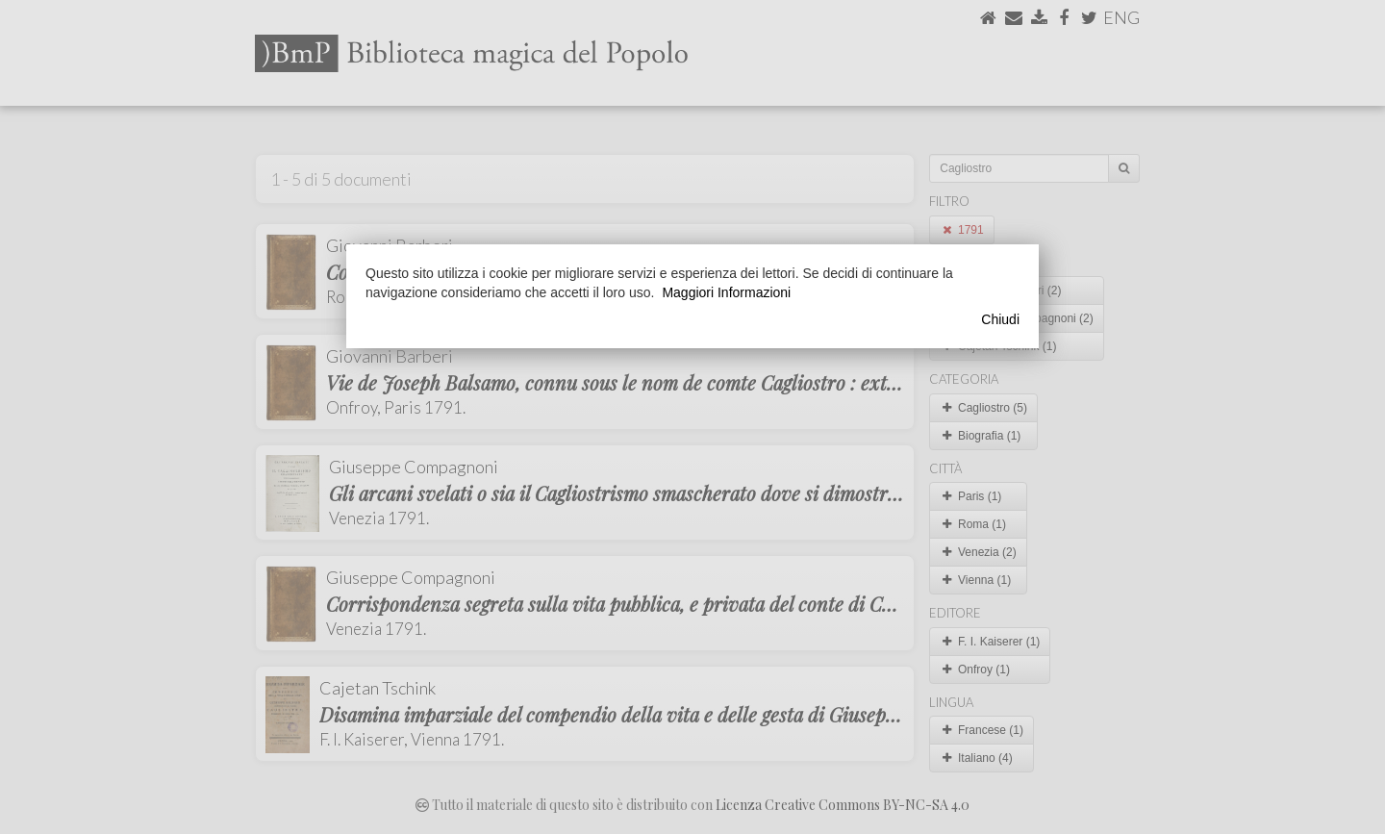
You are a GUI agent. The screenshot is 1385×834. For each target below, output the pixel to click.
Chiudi (1000, 319)
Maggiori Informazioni (726, 292)
